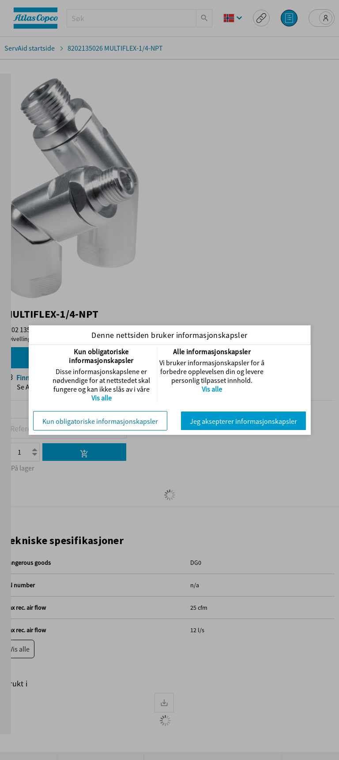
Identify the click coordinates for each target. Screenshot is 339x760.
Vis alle (101, 397)
